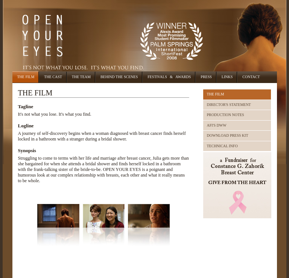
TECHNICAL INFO (222, 146)
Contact (251, 77)
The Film (26, 77)
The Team (81, 77)
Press (206, 77)
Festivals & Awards (169, 77)
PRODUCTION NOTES (225, 115)
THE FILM (215, 94)
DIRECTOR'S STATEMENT (229, 105)
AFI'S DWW (217, 125)
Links (227, 77)
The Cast (53, 77)
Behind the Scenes (119, 77)
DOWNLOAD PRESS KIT (227, 135)
